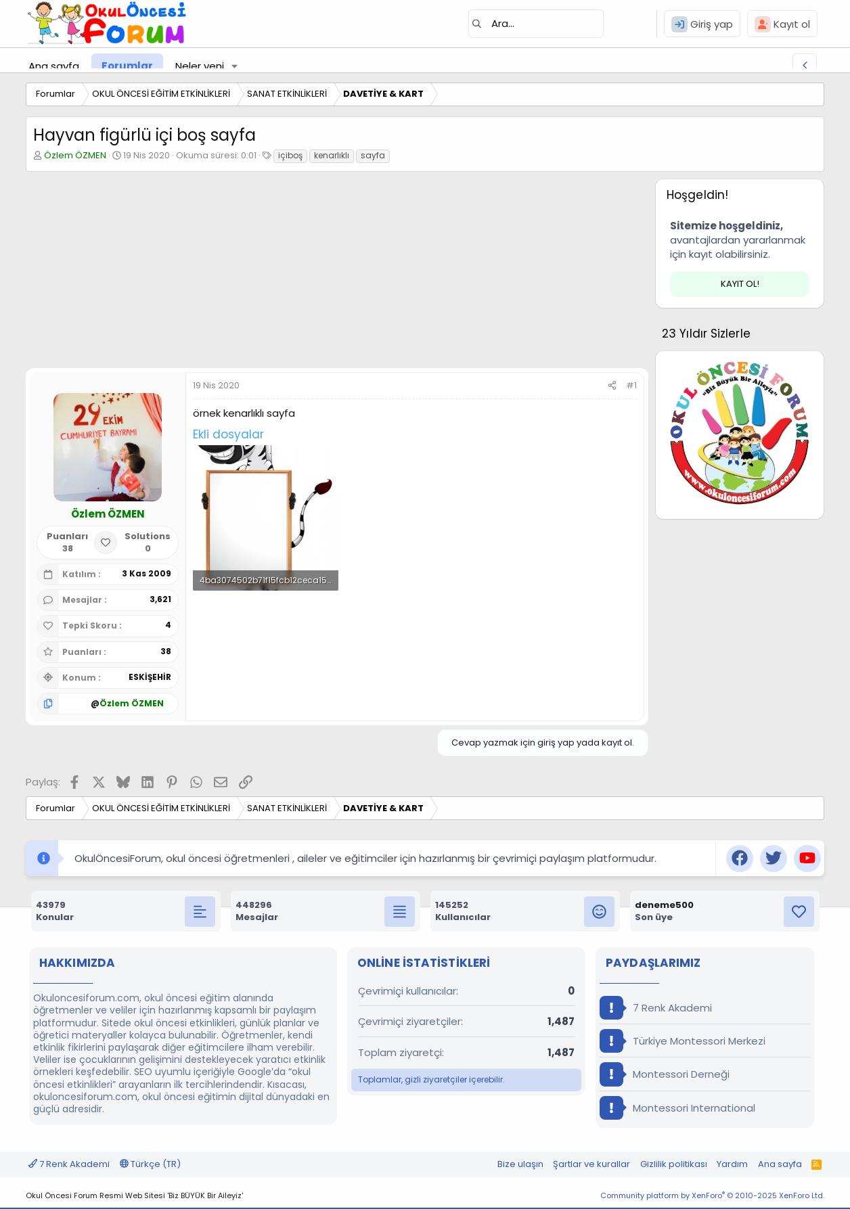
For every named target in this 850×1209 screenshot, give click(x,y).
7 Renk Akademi (656, 1008)
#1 (631, 385)
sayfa (373, 155)
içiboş (290, 155)
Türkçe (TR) (150, 1164)
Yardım (732, 1164)
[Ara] (536, 23)
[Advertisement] (337, 273)
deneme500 (664, 904)
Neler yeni (199, 66)
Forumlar (127, 66)
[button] (234, 65)
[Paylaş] (612, 386)
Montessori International (677, 1108)
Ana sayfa (53, 66)
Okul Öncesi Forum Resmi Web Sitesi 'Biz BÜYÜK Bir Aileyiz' (134, 1195)
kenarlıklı (331, 155)
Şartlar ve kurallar (591, 1164)
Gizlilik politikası (673, 1164)
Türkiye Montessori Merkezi (682, 1041)
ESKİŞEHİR (150, 677)
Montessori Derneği (665, 1074)
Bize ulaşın (520, 1164)
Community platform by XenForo (712, 1195)
